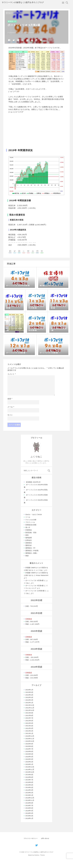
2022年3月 (29, 697)
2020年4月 (29, 756)
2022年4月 (29, 695)
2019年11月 (29, 769)
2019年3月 (29, 790)
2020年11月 (29, 738)
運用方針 (28, 545)
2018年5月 (29, 808)
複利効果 (28, 537)
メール (11, 407)
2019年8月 (29, 777)
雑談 (27, 555)
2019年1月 (29, 795)
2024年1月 (29, 690)
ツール (27, 517)
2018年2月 (29, 816)
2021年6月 (29, 720)
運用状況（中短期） (32, 550)
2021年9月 (29, 713)
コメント (12, 374)
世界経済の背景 (30, 525)
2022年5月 (29, 692)
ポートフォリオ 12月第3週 (34, 591)
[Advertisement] (36, 128)
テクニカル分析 (30, 519)
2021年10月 (29, 710)
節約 (27, 535)
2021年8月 (29, 715)
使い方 (27, 527)
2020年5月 (29, 754)
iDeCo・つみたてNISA (33, 514)
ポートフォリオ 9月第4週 (34, 580)
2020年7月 (29, 749)
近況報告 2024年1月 (33, 482)
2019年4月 (29, 787)
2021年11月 (29, 708)
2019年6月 (29, 782)
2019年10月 (29, 772)
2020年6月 (29, 751)
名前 (10, 399)
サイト (10, 415)
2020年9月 (29, 744)
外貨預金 (28, 530)
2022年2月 (29, 700)
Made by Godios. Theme (36, 855)
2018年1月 (29, 818)
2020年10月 (29, 741)
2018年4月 (29, 810)
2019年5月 (29, 785)
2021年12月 (29, 705)
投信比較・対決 (30, 532)
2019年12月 (29, 767)
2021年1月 (29, 733)
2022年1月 (29, 702)
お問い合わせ (45, 838)
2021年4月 (29, 726)
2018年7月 (29, 805)
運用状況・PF (17, 13)
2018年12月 (29, 798)
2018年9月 (29, 803)
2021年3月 (29, 728)
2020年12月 (29, 736)
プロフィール (30, 522)
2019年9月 (29, 774)
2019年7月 (29, 780)
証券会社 (28, 540)
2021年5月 (29, 723)
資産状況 (28, 543)
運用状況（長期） (31, 553)
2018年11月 (29, 800)
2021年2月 (29, 731)
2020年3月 (29, 759)
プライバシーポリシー (31, 838)
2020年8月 (29, 746)
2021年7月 (29, 718)
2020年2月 (29, 762)
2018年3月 (29, 813)
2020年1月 (29, 764)
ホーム (8, 13)
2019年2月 (29, 792)
